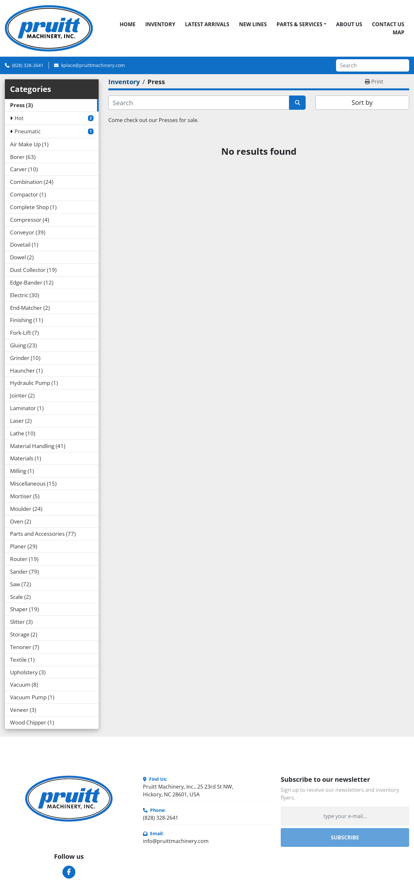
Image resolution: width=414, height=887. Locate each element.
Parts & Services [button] (299, 24)
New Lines (253, 24)
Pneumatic (28, 131)
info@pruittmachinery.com (176, 841)
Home (128, 24)
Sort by (362, 102)
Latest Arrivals (207, 24)
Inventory (160, 24)
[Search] (372, 65)
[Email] (345, 816)
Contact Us (388, 24)
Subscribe (345, 837)
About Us (349, 24)
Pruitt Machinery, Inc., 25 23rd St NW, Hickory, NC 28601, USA (188, 790)
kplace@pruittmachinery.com (93, 65)
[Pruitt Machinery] (69, 799)
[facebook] (68, 872)
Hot (19, 118)
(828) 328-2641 (27, 65)
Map (398, 32)
